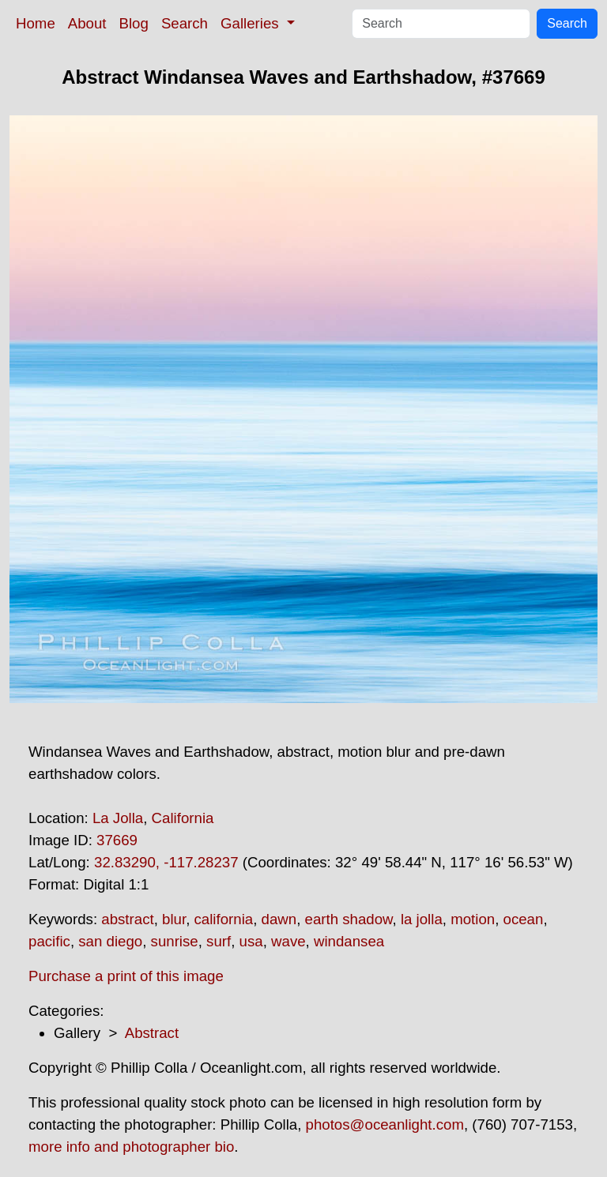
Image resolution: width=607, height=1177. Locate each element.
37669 (117, 840)
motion (473, 919)
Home (35, 23)
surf (218, 941)
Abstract (152, 1033)
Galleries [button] (252, 23)
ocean (523, 919)
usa (251, 941)
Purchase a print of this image (126, 976)
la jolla (422, 919)
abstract (127, 919)
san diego (110, 941)
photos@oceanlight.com (385, 1124)
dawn (279, 919)
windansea (349, 941)
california (224, 919)
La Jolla (117, 818)
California (183, 818)
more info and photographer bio (131, 1146)
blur (174, 919)
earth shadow (349, 919)
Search (184, 23)
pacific (49, 941)
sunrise (174, 941)
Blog (134, 23)
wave (288, 941)
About (87, 23)
